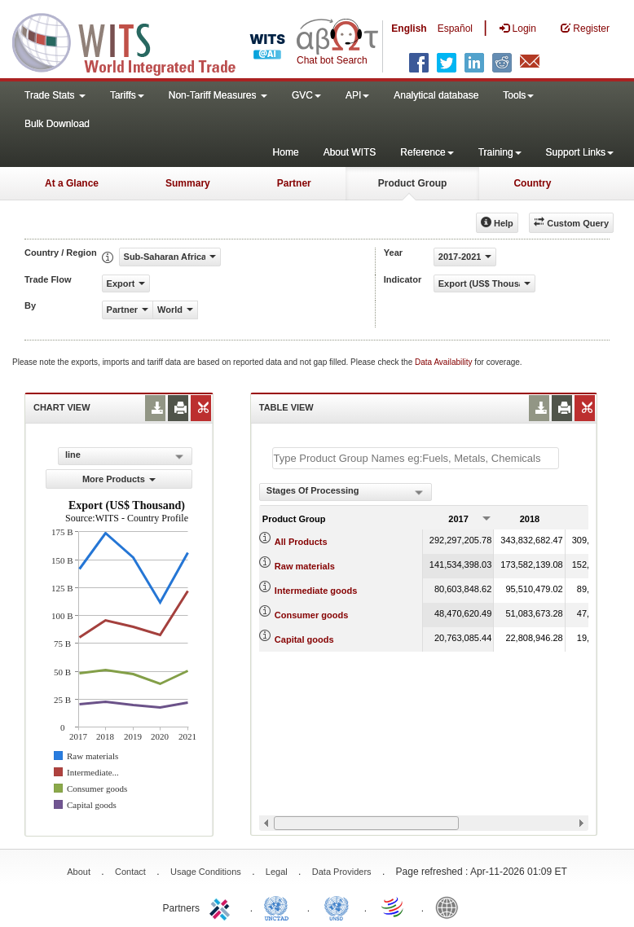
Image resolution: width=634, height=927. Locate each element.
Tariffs (127, 95)
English (408, 28)
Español (455, 28)
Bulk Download (57, 124)
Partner (294, 183)
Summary (187, 183)
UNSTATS (336, 906)
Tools (518, 95)
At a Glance (72, 183)
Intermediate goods (316, 590)
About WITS (350, 152)
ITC (222, 906)
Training (500, 152)
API (357, 95)
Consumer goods (311, 615)
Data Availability (444, 362)
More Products (119, 479)
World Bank (450, 906)
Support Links (580, 152)
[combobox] (345, 492)
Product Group (412, 183)
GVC (306, 95)
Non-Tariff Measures (218, 95)
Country (532, 183)
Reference (426, 152)
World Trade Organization (393, 906)
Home (286, 152)
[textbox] (415, 458)
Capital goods (304, 639)
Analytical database (436, 95)
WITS (163, 40)
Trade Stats (55, 95)
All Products (301, 542)
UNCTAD (279, 906)
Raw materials (305, 566)
